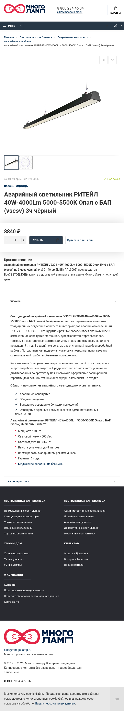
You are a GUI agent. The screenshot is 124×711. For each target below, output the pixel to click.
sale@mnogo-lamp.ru (69, 12)
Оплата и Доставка (76, 553)
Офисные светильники (18, 527)
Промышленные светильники (22, 510)
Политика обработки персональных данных (31, 596)
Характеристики (62, 481)
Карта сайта (11, 601)
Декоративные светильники (81, 527)
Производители (74, 564)
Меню (9, 26)
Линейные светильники (79, 516)
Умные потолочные (16, 553)
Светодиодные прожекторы (21, 516)
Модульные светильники (79, 533)
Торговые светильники (18, 533)
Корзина (115, 10)
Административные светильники (85, 510)
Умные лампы (13, 564)
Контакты (10, 584)
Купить (46, 240)
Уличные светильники (18, 522)
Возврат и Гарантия (76, 559)
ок (116, 698)
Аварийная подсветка (77, 522)
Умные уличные (14, 559)
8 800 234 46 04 (70, 9)
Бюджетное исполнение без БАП (40, 464)
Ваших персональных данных (55, 703)
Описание (62, 301)
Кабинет (115, 25)
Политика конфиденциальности (24, 590)
